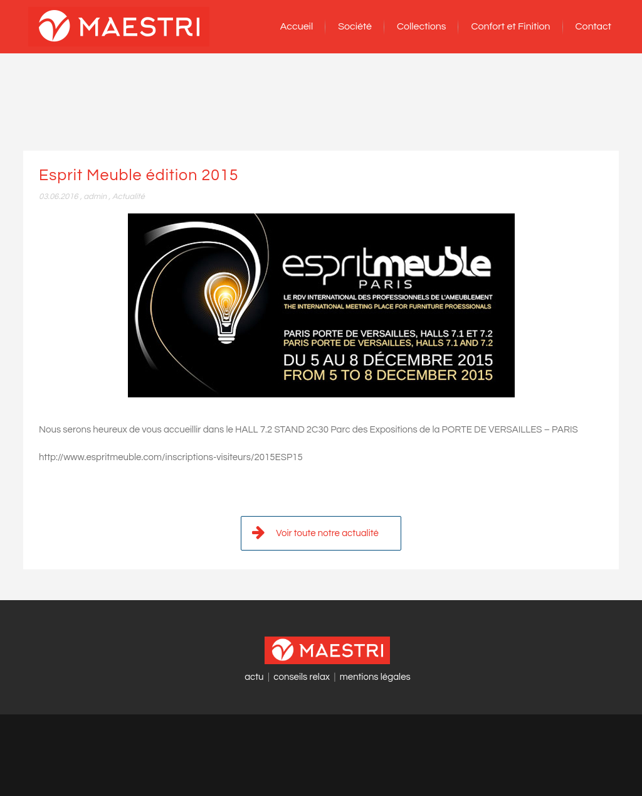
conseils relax (301, 677)
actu (254, 677)
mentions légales (375, 677)
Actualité (128, 196)
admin (95, 196)
